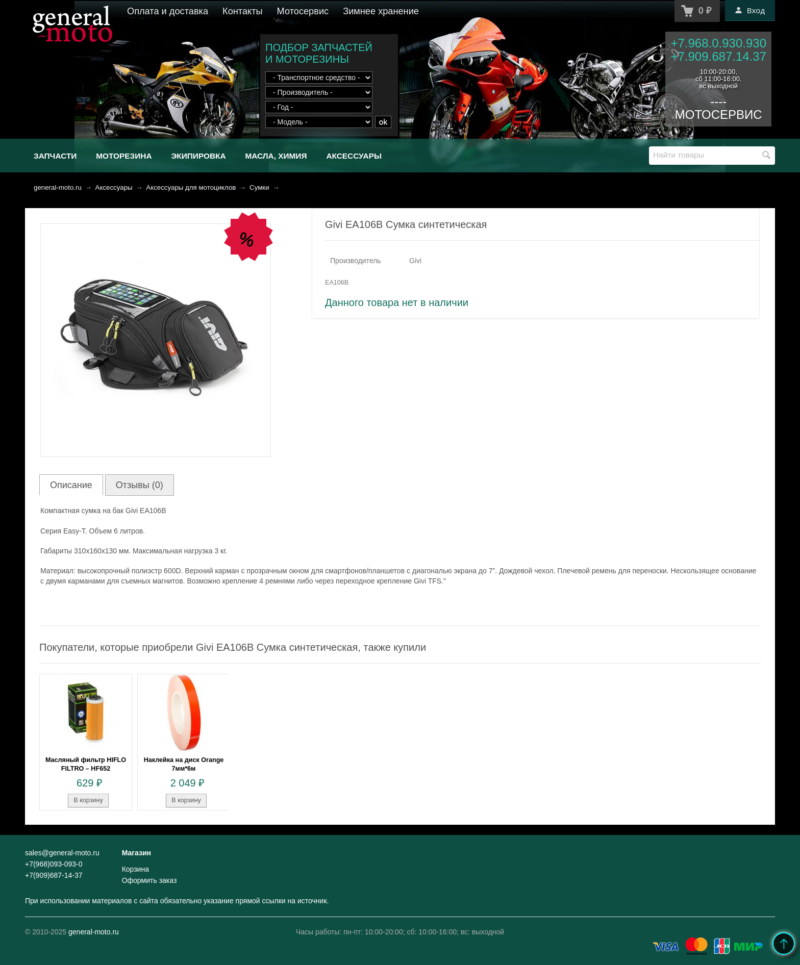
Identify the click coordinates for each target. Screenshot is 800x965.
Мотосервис (303, 11)
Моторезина (124, 155)
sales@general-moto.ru (62, 853)
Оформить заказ (149, 880)
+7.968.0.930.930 (718, 43)
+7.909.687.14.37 (718, 56)
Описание (71, 485)
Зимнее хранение (381, 11)
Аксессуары (354, 155)
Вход (750, 10)
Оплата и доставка (167, 11)
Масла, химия (276, 155)
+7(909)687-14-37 (53, 875)
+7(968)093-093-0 (53, 864)
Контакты (242, 11)
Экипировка (198, 155)
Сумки (259, 187)
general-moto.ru (58, 187)
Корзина (135, 869)
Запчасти (55, 155)
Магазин (136, 853)
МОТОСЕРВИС (718, 114)
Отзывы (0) (139, 485)
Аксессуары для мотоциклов (191, 187)
